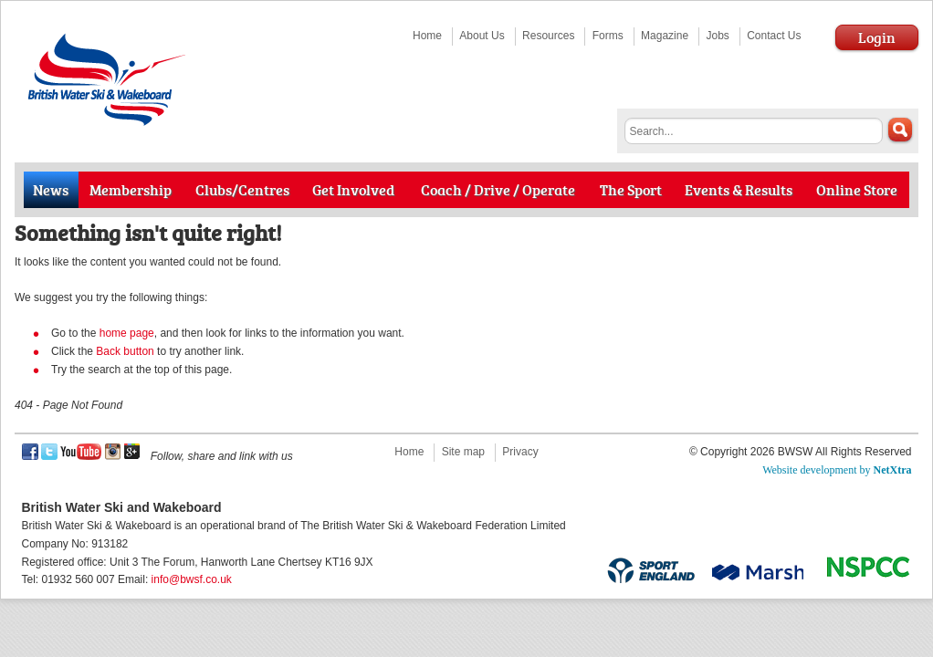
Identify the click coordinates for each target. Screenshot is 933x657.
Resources (548, 35)
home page (127, 333)
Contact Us (774, 35)
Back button (124, 351)
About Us (481, 35)
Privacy (520, 451)
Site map (463, 451)
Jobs (717, 35)
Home (427, 35)
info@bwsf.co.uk (192, 579)
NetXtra (893, 470)
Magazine (664, 35)
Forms (608, 35)
